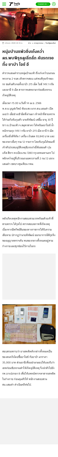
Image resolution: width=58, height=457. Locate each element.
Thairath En (43, 4)
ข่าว (29, 43)
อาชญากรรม (38, 43)
